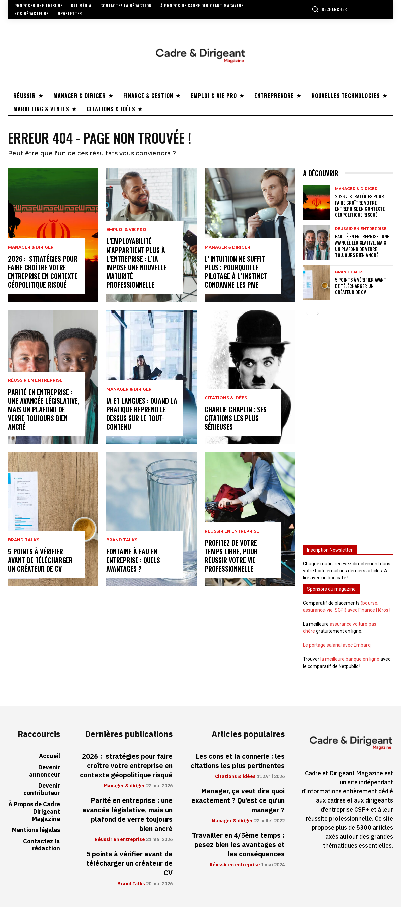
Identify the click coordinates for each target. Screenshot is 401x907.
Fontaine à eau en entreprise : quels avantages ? (133, 560)
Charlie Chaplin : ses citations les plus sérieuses (236, 418)
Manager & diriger (31, 247)
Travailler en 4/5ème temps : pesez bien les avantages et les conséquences (238, 844)
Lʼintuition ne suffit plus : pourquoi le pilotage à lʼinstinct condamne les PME (236, 272)
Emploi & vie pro (126, 230)
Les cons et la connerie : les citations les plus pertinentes (238, 761)
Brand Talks (23, 540)
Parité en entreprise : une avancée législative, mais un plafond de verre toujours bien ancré (43, 409)
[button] (329, 9)
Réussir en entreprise (35, 380)
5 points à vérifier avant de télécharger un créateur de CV (40, 560)
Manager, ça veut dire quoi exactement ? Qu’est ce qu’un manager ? (238, 800)
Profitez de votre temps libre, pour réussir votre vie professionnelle (231, 556)
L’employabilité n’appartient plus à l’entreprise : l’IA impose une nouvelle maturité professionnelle (136, 263)
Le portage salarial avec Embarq (337, 645)
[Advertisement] (348, 428)
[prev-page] (307, 313)
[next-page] (318, 313)
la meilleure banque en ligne (349, 659)
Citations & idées (226, 398)
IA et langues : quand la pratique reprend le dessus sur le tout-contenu (141, 414)
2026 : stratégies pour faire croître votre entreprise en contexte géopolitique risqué (42, 272)
